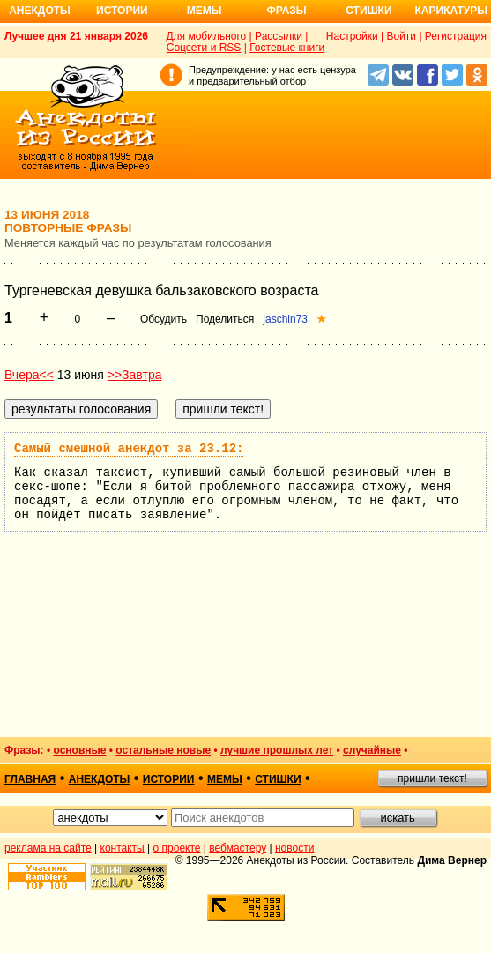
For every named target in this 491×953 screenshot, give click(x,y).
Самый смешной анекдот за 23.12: (128, 449)
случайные (372, 750)
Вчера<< (29, 375)
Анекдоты (40, 10)
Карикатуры (450, 10)
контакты (122, 848)
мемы (224, 779)
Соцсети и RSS (204, 47)
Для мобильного (206, 36)
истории (169, 779)
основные (79, 750)
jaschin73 (285, 319)
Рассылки (278, 36)
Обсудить (163, 319)
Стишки (368, 10)
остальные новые (163, 750)
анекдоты (99, 779)
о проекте (177, 848)
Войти (401, 36)
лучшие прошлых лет (276, 750)
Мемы (204, 10)
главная (30, 779)
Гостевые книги (286, 47)
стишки (278, 779)
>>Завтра (135, 375)
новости (294, 848)
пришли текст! (432, 778)
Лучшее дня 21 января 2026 (76, 36)
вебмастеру (237, 848)
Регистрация (456, 36)
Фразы (286, 10)
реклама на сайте (48, 848)
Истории (122, 10)
